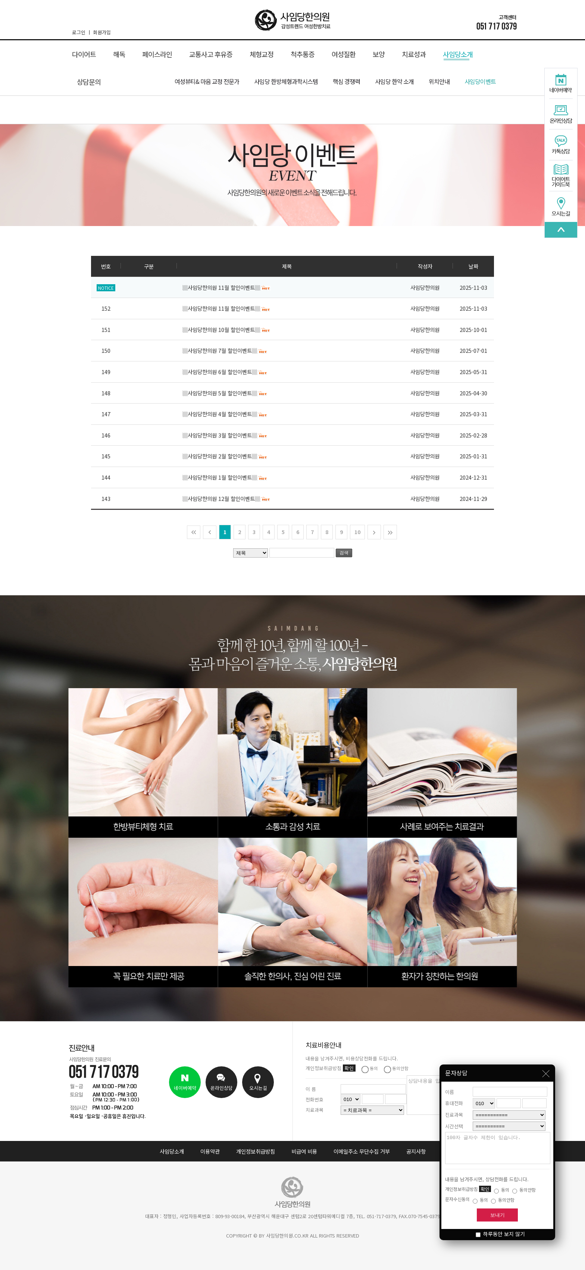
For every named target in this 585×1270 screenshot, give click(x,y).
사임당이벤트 (480, 81)
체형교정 (261, 54)
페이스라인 (157, 54)
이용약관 (210, 1151)
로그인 (80, 32)
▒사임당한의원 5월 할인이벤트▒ (225, 393)
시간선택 (454, 1120)
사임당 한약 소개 (394, 81)
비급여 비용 (304, 1151)
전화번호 (314, 1099)
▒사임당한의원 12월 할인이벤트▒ (226, 498)
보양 (379, 54)
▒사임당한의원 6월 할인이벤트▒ (225, 372)
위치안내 (439, 81)
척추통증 (303, 54)
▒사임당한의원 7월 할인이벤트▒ (225, 350)
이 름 (311, 1088)
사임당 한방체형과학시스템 (286, 81)
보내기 (497, 1215)
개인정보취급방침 (255, 1151)
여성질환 (344, 54)
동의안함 (524, 1189)
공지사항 (416, 1151)
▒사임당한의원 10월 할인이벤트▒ (226, 329)
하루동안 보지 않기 (500, 1234)
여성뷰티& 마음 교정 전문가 (207, 81)
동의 (501, 1189)
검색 (344, 552)
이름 (449, 1086)
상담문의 (89, 82)
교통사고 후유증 (210, 54)
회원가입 (102, 32)
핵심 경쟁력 (346, 81)
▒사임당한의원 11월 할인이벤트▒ (226, 287)
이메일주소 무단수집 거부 (362, 1151)
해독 (119, 54)
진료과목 (454, 1109)
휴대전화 (454, 1097)
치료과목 (314, 1109)
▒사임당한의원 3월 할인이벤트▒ (225, 435)
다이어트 (84, 54)
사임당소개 (458, 54)
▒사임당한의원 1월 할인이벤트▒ (225, 477)
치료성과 (414, 54)
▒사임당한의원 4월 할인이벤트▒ (225, 414)
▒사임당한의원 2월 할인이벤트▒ (225, 456)
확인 (485, 1189)
